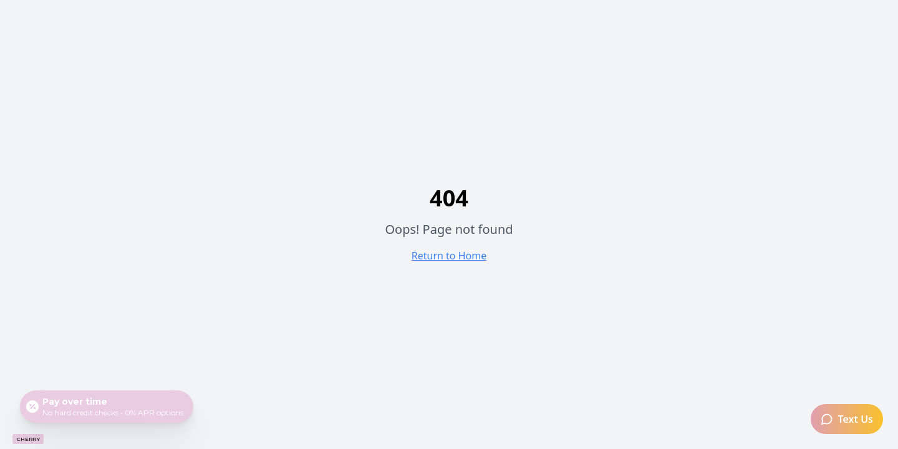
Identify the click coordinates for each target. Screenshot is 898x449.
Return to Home (449, 256)
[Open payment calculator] (106, 406)
